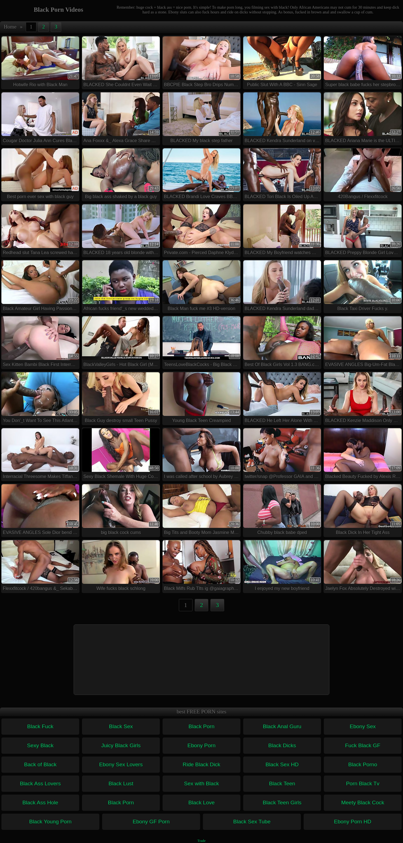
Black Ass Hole (40, 802)
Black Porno (362, 764)
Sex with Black (201, 783)
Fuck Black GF (362, 745)
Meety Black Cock (362, 802)
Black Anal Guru (282, 726)
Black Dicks (282, 745)
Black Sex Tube (251, 822)
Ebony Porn (201, 745)
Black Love (201, 802)
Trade (201, 841)
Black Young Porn (50, 822)
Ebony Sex (363, 726)
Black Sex (121, 726)
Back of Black (40, 764)
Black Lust (121, 783)
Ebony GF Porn (151, 822)
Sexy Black (40, 745)
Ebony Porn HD (352, 822)
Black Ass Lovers (40, 783)
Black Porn (202, 726)
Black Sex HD (282, 764)
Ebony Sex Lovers (121, 764)
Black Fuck (40, 726)
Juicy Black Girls (121, 745)
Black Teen (282, 783)
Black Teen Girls (282, 802)
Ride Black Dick (201, 764)
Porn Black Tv (362, 783)
